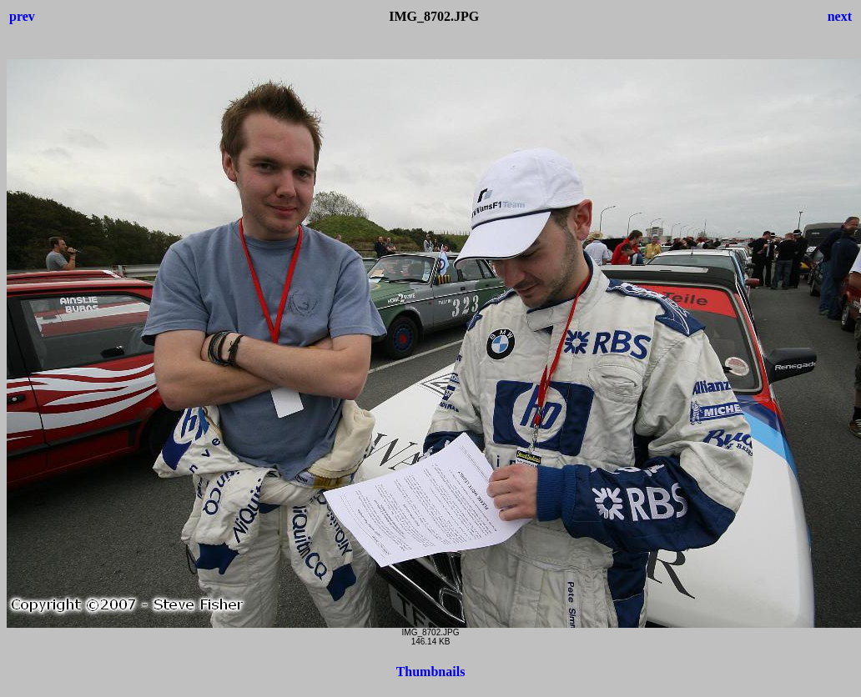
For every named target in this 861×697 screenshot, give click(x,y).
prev (22, 16)
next (840, 16)
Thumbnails (431, 671)
